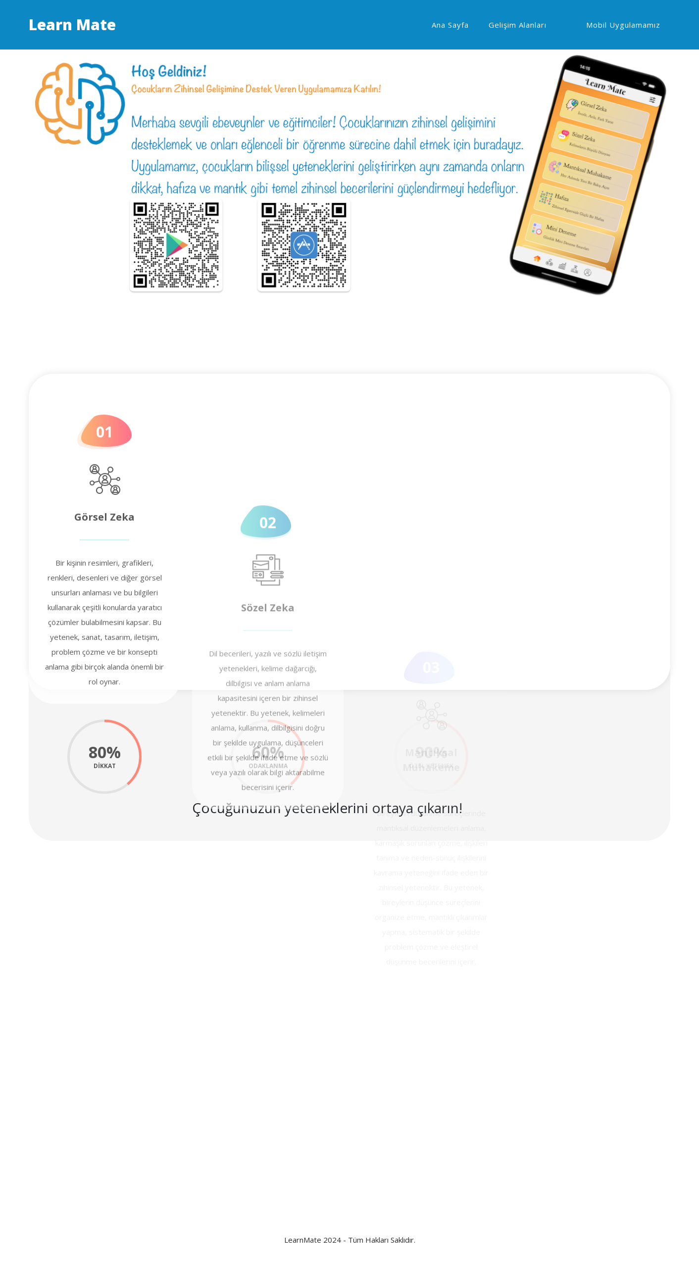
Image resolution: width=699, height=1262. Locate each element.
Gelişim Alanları (518, 25)
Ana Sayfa (450, 25)
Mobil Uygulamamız (623, 25)
